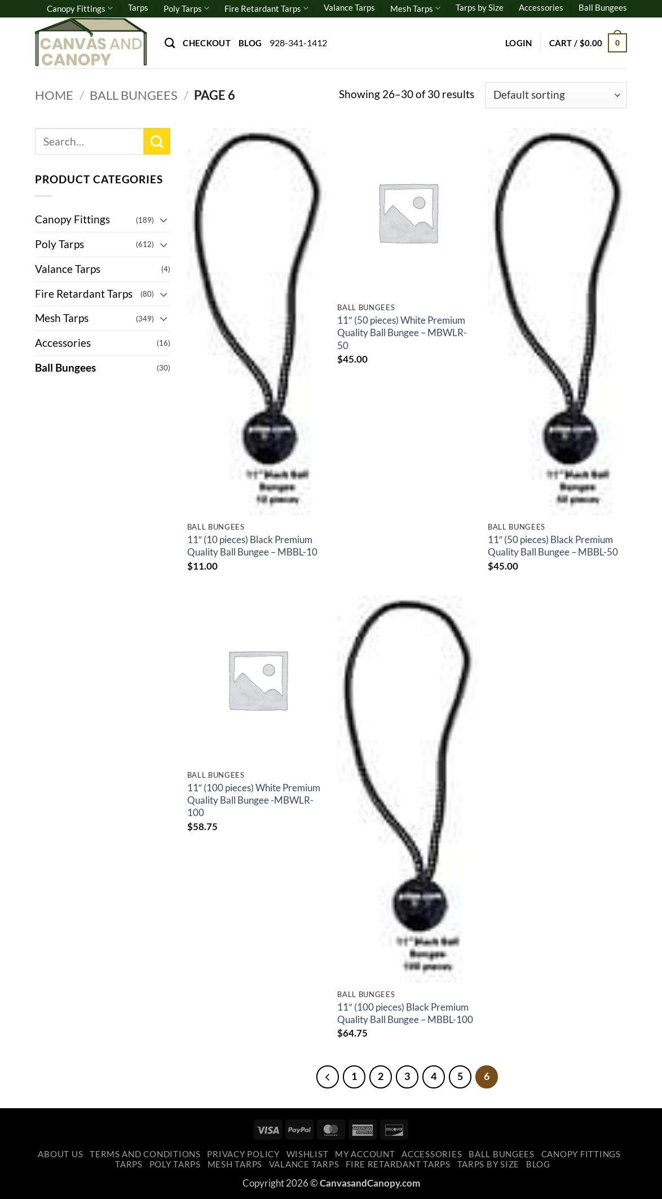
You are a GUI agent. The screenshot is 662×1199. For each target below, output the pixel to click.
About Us (60, 1154)
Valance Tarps (349, 7)
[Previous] (327, 1076)
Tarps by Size (480, 7)
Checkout (206, 43)
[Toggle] (163, 219)
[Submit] (157, 141)
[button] (518, 43)
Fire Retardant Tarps (266, 8)
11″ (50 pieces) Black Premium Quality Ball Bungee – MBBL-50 (553, 546)
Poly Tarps (186, 8)
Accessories (541, 7)
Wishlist (307, 1154)
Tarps (138, 7)
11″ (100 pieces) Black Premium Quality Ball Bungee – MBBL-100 (405, 1013)
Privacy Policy (243, 1154)
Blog (250, 43)
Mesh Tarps (415, 8)
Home (54, 95)
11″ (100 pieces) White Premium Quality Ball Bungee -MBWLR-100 (253, 800)
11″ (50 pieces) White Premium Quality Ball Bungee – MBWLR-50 (402, 332)
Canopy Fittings (80, 8)
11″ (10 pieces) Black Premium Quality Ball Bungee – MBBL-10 (252, 546)
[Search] (170, 43)
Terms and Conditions (145, 1154)
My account (365, 1154)
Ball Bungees (603, 7)
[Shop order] (556, 95)
